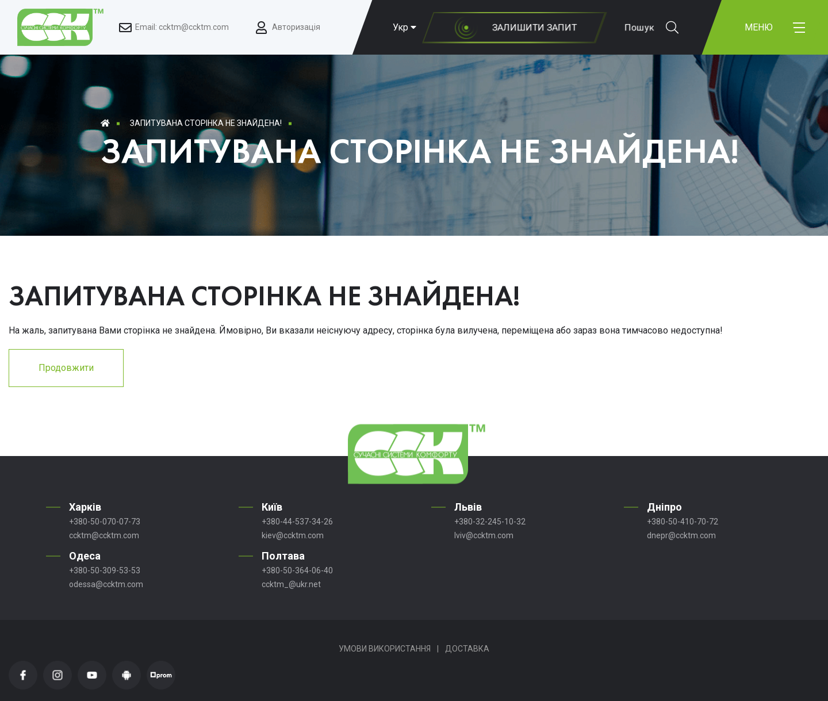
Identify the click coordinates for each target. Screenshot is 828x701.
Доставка (467, 648)
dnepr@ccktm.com (681, 535)
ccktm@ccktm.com (104, 535)
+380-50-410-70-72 (682, 521)
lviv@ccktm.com (483, 535)
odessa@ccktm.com (106, 584)
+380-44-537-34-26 (297, 521)
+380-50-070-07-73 (104, 521)
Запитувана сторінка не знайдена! (206, 123)
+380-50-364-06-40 (297, 570)
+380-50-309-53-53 (104, 570)
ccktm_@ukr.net (291, 584)
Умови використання (385, 648)
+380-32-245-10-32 (490, 521)
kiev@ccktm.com (293, 535)
